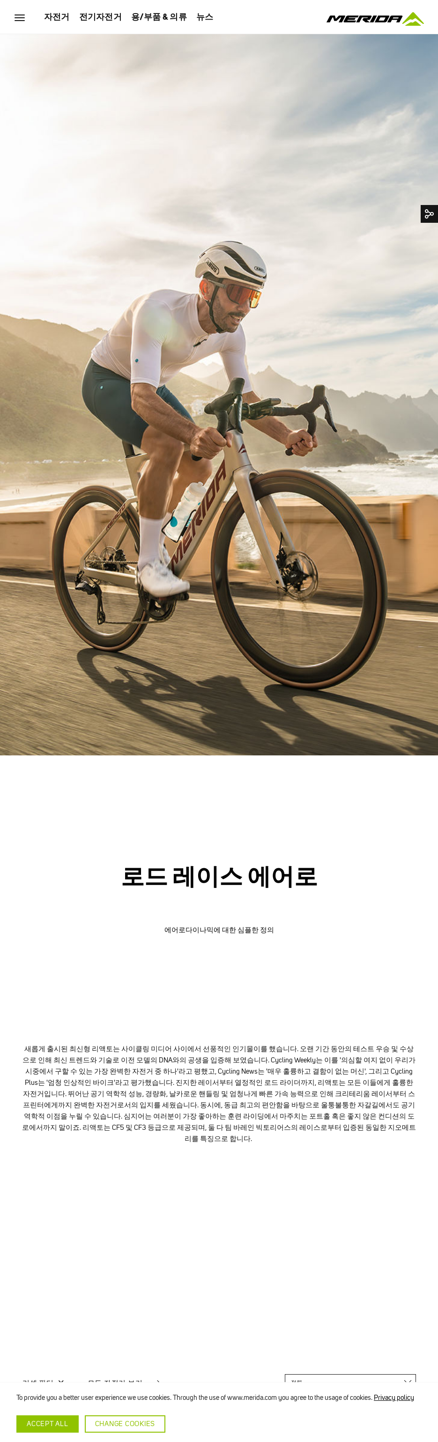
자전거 (57, 17)
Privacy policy (394, 1397)
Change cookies (125, 1424)
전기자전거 (100, 17)
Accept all (47, 1424)
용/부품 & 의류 (159, 17)
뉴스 (204, 17)
